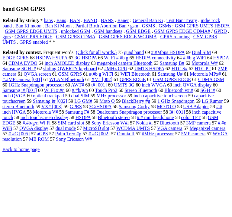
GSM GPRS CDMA (75, 36)
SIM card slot (71, 122)
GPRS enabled (33, 42)
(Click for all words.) (96, 52)
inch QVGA (14, 95)
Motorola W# (205, 63)
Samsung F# (77, 112)
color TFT (191, 117)
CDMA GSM (211, 79)
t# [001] (99, 84)
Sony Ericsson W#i (110, 122)
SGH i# (207, 90)
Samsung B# (172, 63)
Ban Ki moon (28, 25)
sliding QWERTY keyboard (70, 68)
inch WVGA (154, 84)
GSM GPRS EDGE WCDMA (127, 36)
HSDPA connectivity (156, 57)
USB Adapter (196, 106)
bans (48, 20)
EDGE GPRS (15, 57)
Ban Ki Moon (58, 25)
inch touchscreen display (44, 117)
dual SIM (80, 95)
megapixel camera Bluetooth (125, 63)
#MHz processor (158, 133)
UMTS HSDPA (149, 68)
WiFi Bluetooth (135, 74)
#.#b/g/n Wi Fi (37, 122)
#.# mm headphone (155, 117)
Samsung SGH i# (19, 68)
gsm (134, 25)
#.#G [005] (19, 133)
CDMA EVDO (22, 63)
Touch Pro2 (106, 90)
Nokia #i (144, 122)
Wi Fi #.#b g (116, 57)
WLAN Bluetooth (66, 79)
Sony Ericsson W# (74, 139)
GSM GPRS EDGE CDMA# (182, 31)
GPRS (76, 106)
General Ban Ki (148, 20)
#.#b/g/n (80, 90)
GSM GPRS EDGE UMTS (31, 31)
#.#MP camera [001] (22, 79)
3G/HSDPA (100, 106)
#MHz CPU (115, 68)
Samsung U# (170, 74)
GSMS (148, 25)
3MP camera (198, 122)
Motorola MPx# (205, 74)
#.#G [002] (99, 133)
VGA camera (169, 128)
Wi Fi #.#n (54, 90)
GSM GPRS (70, 74)
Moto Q (106, 101)
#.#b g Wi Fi (101, 74)
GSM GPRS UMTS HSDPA (202, 25)
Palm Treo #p (68, 133)
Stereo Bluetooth (140, 90)
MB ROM (39, 139)
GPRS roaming (175, 36)
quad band (134, 52)
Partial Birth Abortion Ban (100, 25)
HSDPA (83, 117)
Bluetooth (169, 122)
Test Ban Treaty (181, 20)
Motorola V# (45, 112)
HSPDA (221, 57)
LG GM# (83, 101)
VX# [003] (52, 106)
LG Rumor (212, 101)
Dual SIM (201, 52)
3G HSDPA (86, 57)
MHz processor (111, 95)
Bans (61, 20)
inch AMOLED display (67, 63)
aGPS (42, 133)
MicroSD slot (96, 128)
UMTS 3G (124, 84)
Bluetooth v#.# (178, 90)
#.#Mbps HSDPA (168, 52)
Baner (123, 20)
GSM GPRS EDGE (33, 36)
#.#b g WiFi (194, 57)
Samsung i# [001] (19, 90)
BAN (75, 20)
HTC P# (203, 68)
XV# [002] (101, 79)
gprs (6, 36)
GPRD (220, 31)
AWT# (77, 84)
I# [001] (177, 112)
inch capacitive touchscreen (160, 95)
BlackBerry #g (136, 101)
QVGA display (33, 128)
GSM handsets (108, 31)
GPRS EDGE (133, 79)
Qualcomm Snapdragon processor (129, 112)
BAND (90, 20)
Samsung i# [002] (50, 101)
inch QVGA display (192, 84)
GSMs (165, 25)
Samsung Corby (134, 106)
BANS (107, 20)
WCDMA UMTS (133, 128)
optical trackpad (48, 95)
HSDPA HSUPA (51, 57)
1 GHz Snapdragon (176, 101)
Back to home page (21, 149)
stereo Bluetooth (18, 106)
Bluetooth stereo (114, 117)
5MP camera (193, 133)
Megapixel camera (208, 128)
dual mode (66, 128)
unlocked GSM (75, 31)
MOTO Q (166, 106)
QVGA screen (37, 74)
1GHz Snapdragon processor (36, 84)
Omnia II (125, 133)
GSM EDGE (138, 31)
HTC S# (180, 68)
